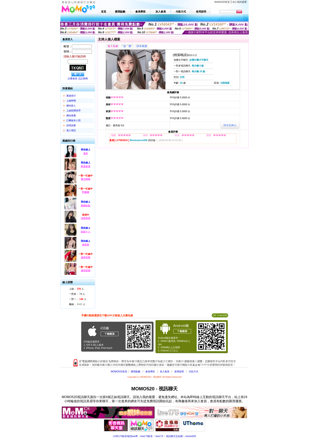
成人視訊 (71, 130)
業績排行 (71, 95)
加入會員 (164, 371)
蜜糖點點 (85, 205)
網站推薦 (71, 115)
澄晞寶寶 (85, 218)
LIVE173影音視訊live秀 (125, 436)
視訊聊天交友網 (174, 436)
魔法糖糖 (85, 179)
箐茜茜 (85, 244)
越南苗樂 (85, 257)
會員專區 (150, 371)
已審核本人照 (73, 120)
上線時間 (71, 100)
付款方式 (193, 371)
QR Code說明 (220, 315)
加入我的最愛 (239, 2)
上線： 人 (76, 288)
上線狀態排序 (73, 110)
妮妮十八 (85, 231)
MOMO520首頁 (119, 371)
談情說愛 (71, 125)
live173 (159, 436)
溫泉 (85, 153)
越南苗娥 (85, 270)
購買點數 (135, 371)
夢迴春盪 (85, 166)
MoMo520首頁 (222, 2)
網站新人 (71, 105)
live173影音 (146, 436)
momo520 (190, 436)
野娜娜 (85, 192)
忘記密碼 (83, 78)
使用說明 (179, 371)
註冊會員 (72, 78)
